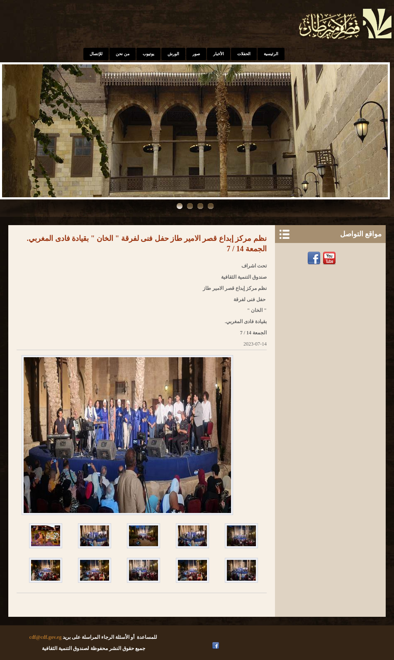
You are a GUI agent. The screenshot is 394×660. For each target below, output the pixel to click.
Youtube (330, 258)
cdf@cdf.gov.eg (45, 637)
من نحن (122, 54)
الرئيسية (271, 54)
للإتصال (96, 54)
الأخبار (218, 54)
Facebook (315, 258)
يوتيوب (148, 54)
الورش (173, 54)
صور (196, 54)
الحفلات (244, 54)
